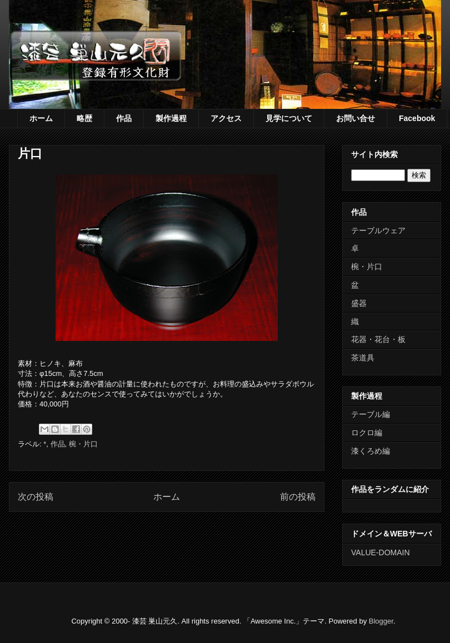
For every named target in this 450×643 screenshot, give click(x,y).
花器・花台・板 (378, 339)
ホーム (41, 118)
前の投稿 (298, 496)
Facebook (417, 118)
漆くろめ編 (370, 450)
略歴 (84, 118)
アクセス (226, 118)
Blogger (381, 621)
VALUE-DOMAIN (380, 552)
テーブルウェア (378, 230)
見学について (289, 118)
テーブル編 (370, 414)
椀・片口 (83, 444)
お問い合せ (355, 118)
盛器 (359, 303)
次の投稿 (35, 496)
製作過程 (171, 118)
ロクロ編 (366, 432)
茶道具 (362, 357)
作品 (124, 118)
